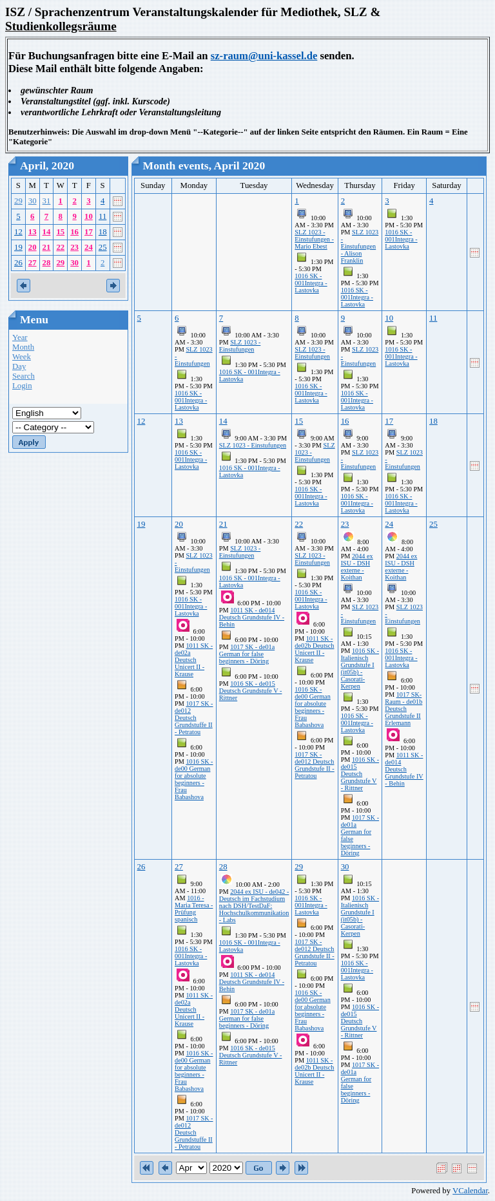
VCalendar (470, 1190)
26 (18, 262)
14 (47, 231)
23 (74, 247)
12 (18, 231)
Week (21, 356)
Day (19, 366)
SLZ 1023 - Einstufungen (240, 346)
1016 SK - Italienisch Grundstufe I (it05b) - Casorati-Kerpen (360, 668)
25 (103, 247)
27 (32, 262)
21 (47, 247)
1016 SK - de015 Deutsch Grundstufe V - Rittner (250, 690)
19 (18, 247)
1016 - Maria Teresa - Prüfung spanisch (194, 908)
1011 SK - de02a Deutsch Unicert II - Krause (194, 659)
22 (60, 247)
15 (60, 231)
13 (32, 231)
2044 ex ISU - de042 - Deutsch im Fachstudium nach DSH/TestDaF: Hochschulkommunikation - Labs (254, 905)
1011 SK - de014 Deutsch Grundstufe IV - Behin (251, 617)
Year (20, 337)
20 (32, 247)
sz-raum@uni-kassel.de (264, 56)
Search (23, 376)
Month (23, 347)
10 (88, 216)
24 (88, 247)
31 (47, 200)
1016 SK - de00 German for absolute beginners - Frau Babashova (194, 779)
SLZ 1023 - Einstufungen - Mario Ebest (314, 239)
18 (103, 231)
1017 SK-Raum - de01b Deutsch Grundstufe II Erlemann (403, 708)
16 (74, 231)
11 (102, 216)
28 (47, 262)
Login (22, 385)
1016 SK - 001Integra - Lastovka (311, 283)
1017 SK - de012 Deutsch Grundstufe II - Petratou (314, 765)
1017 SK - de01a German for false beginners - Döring (247, 654)
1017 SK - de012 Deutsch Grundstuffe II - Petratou (194, 717)
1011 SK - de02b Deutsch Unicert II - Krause (314, 649)
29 (18, 200)
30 (32, 200)
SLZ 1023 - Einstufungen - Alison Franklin (360, 246)
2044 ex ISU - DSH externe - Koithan (357, 567)
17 (88, 231)
